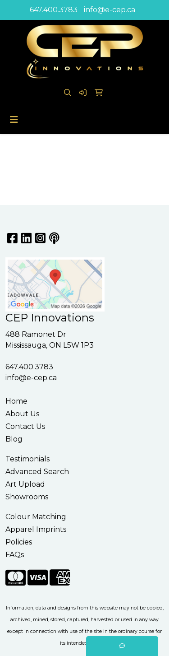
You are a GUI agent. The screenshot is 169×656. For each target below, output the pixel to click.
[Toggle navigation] (14, 119)
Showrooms (26, 497)
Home (16, 401)
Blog (14, 439)
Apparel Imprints (35, 529)
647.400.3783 (54, 9)
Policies (18, 542)
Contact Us (25, 426)
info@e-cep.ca (109, 9)
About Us (22, 413)
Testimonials (27, 459)
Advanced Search (37, 471)
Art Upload (25, 484)
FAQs (14, 554)
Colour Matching (35, 516)
